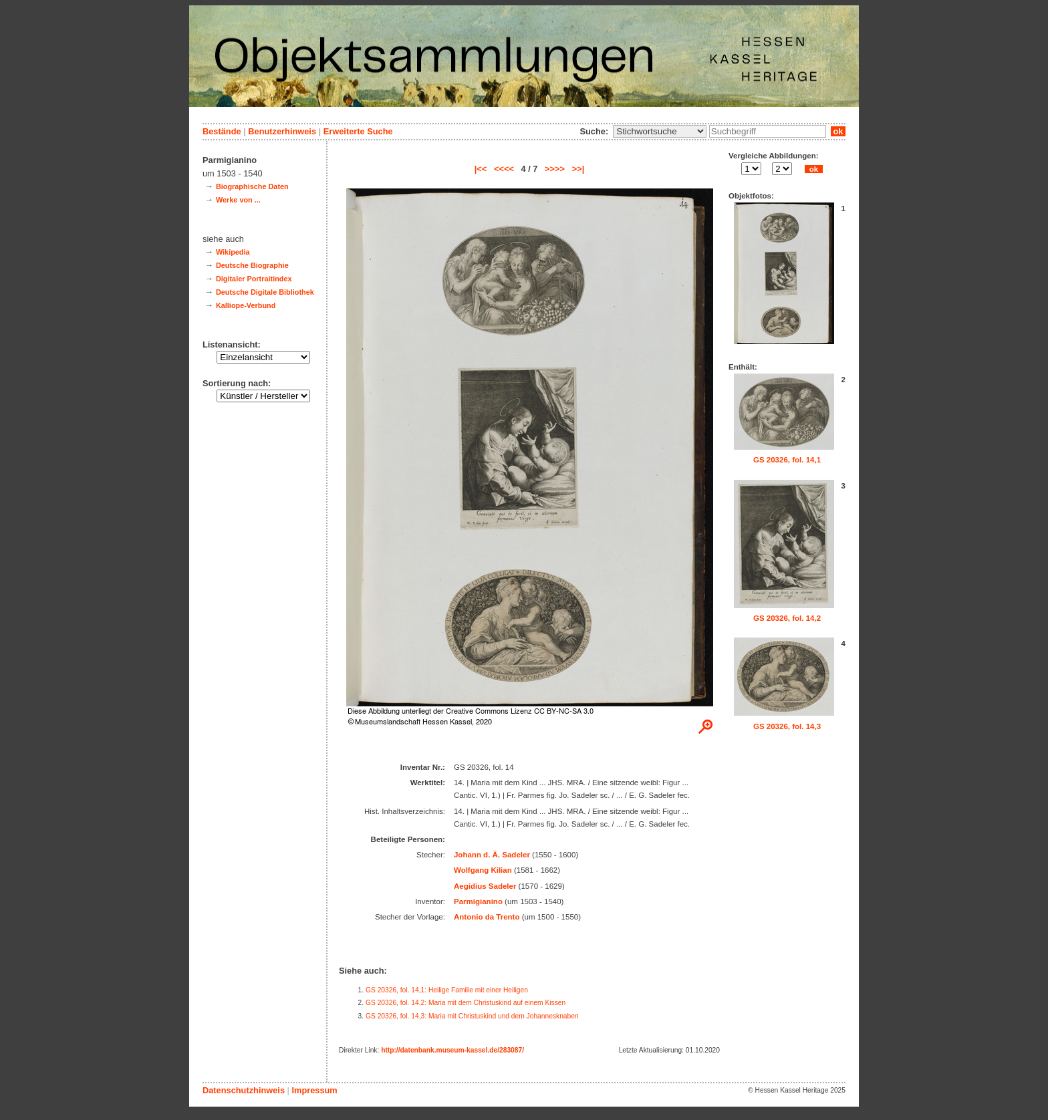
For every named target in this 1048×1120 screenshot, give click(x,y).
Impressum (314, 1090)
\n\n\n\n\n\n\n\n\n (659, 131)
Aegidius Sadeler (485, 886)
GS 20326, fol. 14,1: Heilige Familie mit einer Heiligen (447, 990)
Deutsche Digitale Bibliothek (265, 292)
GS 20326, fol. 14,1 (787, 460)
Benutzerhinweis (282, 131)
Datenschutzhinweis (244, 1090)
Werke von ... (238, 200)
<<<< (504, 169)
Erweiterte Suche (358, 131)
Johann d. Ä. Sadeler (492, 855)
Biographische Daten (252, 186)
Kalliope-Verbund (245, 305)
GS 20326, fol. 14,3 (787, 726)
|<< (481, 169)
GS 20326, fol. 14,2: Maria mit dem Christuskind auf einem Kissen (465, 1002)
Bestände (222, 131)
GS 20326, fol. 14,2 (787, 618)
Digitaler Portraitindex (254, 279)
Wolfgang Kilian (483, 870)
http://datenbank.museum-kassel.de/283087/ (452, 1050)
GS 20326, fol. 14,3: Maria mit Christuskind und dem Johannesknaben (472, 1016)
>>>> (555, 169)
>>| (578, 169)
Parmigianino (478, 901)
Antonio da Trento (487, 917)
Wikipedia (233, 252)
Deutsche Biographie (252, 265)
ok (838, 131)
